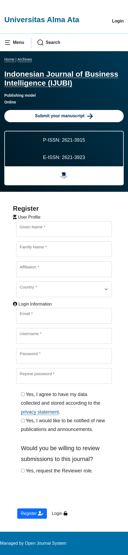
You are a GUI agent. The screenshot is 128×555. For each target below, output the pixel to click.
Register (32, 513)
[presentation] (58, 494)
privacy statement (40, 412)
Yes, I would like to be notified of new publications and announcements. (63, 425)
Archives (25, 59)
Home (9, 59)
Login (118, 21)
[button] (14, 42)
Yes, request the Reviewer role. (57, 470)
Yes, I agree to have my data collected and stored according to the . (60, 403)
